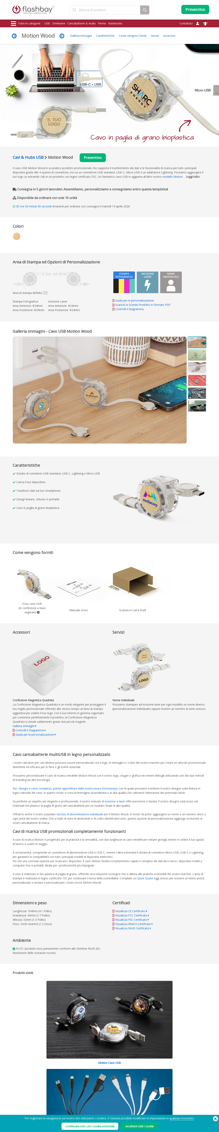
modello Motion (172, 177)
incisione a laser (115, 802)
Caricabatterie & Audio (81, 23)
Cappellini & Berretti (23, 1101)
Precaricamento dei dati (65, 1080)
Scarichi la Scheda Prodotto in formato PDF (141, 305)
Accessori (169, 35)
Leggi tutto (193, 177)
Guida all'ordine (100, 1080)
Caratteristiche (105, 35)
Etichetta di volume (62, 1097)
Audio (15, 1105)
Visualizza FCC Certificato (131, 916)
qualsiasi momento (182, 1118)
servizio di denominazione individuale (79, 815)
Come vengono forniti (133, 35)
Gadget (16, 1110)
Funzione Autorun (61, 1088)
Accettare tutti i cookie (139, 1126)
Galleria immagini (81, 35)
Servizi (155, 35)
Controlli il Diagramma (129, 309)
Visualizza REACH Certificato (133, 924)
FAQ (94, 1088)
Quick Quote (145, 879)
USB (47, 23)
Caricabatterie (20, 1088)
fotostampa (109, 789)
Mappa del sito (100, 1101)
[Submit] (74, 10)
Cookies (135, 1084)
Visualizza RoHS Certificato (132, 929)
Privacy (135, 1097)
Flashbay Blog (180, 1080)
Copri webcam (20, 1093)
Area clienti (98, 1084)
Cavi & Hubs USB (28, 157)
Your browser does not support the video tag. (159, 499)
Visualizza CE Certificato (130, 911)
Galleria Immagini (24, 726)
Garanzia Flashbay (102, 1093)
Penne (102, 23)
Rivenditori (97, 1097)
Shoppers (17, 1097)
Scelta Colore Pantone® (65, 1084)
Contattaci (186, 23)
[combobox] (105, 10)
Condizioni (137, 1080)
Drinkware (58, 23)
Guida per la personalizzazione (134, 301)
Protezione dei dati (62, 1093)
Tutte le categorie (25, 24)
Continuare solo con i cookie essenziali (89, 1126)
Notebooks (115, 23)
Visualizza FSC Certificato (131, 920)
